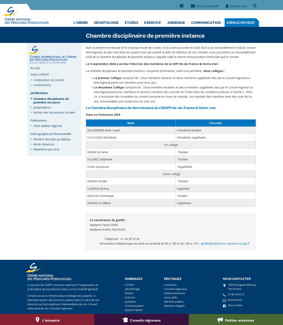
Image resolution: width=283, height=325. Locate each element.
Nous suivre (235, 305)
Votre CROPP (39, 74)
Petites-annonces (174, 293)
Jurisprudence (42, 107)
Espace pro (236, 6)
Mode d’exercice (43, 144)
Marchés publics (174, 301)
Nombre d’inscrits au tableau (51, 139)
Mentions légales (174, 306)
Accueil (35, 68)
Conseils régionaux (175, 289)
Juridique (176, 22)
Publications (38, 120)
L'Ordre (81, 22)
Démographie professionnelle (50, 134)
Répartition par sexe (46, 149)
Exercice (152, 22)
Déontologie (106, 22)
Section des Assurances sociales (54, 112)
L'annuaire (170, 285)
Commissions (42, 85)
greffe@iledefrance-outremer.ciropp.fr (225, 243)
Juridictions (39, 93)
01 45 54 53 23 (236, 294)
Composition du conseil (48, 80)
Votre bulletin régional (47, 126)
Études (131, 22)
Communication (206, 22)
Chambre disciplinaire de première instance (51, 100)
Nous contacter (205, 6)
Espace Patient (241, 22)
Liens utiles (171, 297)
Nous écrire (235, 300)
